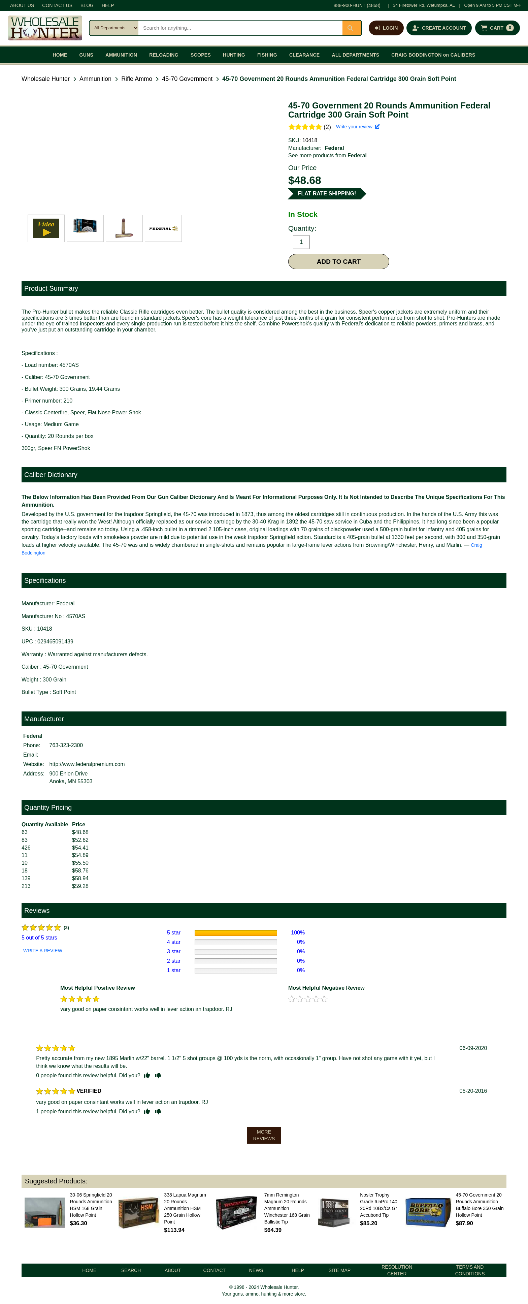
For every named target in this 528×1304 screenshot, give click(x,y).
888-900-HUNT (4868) (357, 5)
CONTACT (214, 1270)
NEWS (256, 1270)
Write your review (358, 126)
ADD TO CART (339, 261)
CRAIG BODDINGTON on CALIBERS (433, 55)
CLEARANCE (304, 55)
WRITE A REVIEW (42, 950)
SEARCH (131, 1270)
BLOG (87, 5)
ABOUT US (22, 5)
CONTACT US (57, 5)
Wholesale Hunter (46, 78)
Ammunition (95, 78)
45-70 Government (187, 78)
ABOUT (173, 1270)
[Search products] (240, 28)
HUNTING (234, 55)
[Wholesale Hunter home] (45, 27)
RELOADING (163, 55)
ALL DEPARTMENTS (355, 55)
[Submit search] (351, 28)
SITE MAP (340, 1270)
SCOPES (201, 55)
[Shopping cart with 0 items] (497, 28)
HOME (60, 55)
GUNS (86, 55)
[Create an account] (439, 28)
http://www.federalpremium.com (87, 764)
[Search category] (114, 28)
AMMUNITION (121, 55)
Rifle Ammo (136, 78)
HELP (108, 5)
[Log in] (386, 28)
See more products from (327, 155)
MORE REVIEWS (264, 1135)
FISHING (267, 55)
